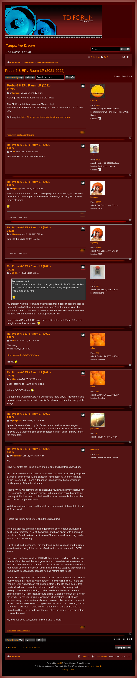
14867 (98, 202)
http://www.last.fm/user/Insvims (20, 135)
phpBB (59, 663)
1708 (98, 160)
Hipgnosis (94, 449)
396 (97, 286)
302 (97, 454)
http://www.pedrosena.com (18, 631)
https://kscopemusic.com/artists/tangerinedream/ (46, 117)
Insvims (93, 100)
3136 (98, 105)
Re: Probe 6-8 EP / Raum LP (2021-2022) (29, 146)
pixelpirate (94, 429)
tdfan (92, 348)
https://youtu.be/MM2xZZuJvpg (23, 355)
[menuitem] (104, 57)
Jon (92, 155)
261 (97, 353)
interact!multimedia (94, 666)
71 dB (92, 281)
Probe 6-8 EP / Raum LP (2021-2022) (35, 71)
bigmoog (94, 197)
